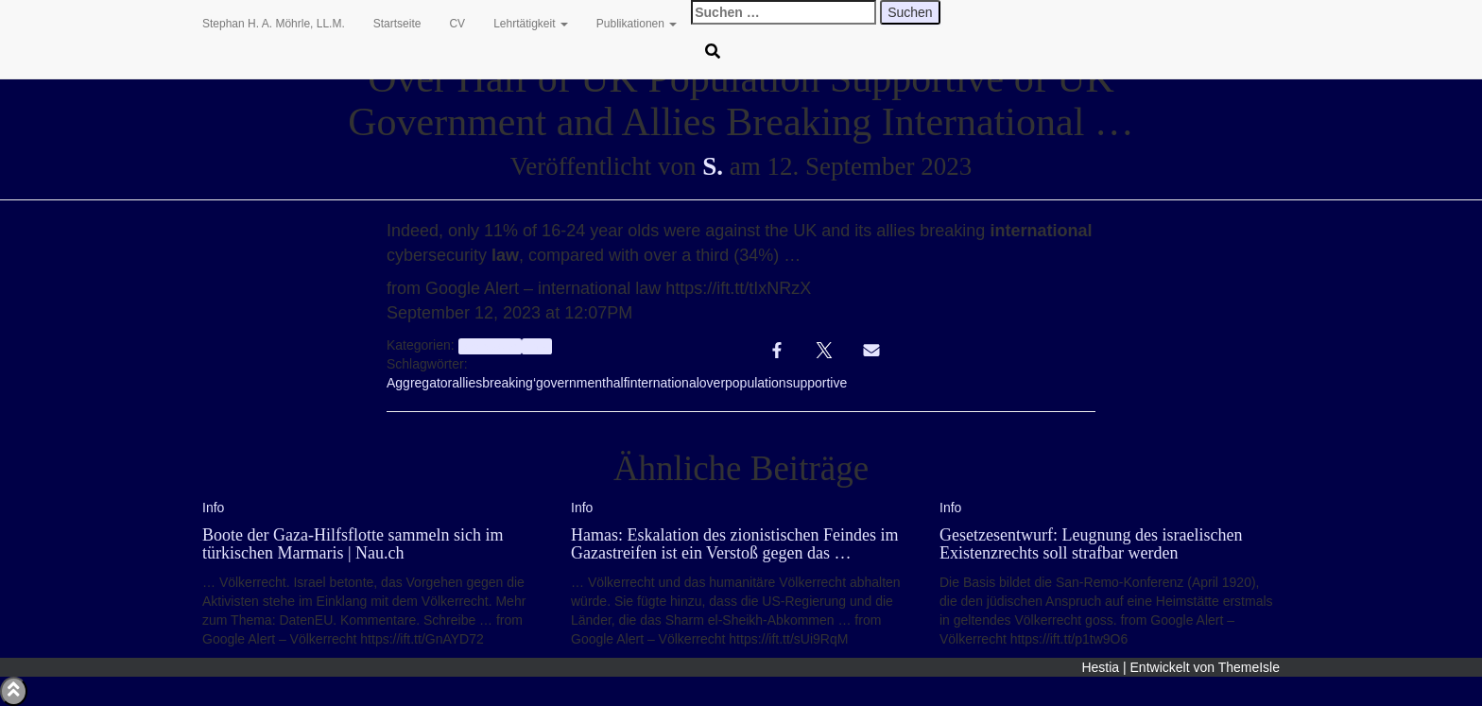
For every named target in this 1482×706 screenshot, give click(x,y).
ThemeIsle (1249, 667)
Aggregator (419, 382)
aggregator (490, 346)
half (617, 382)
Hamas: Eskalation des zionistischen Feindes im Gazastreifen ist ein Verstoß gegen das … (734, 544)
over (712, 382)
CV (457, 23)
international (663, 382)
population (755, 382)
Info (536, 346)
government (571, 382)
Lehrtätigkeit (530, 23)
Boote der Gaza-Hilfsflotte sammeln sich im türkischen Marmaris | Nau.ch (352, 544)
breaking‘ (509, 382)
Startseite (397, 23)
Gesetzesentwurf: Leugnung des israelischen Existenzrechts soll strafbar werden (1090, 544)
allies (467, 382)
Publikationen (636, 23)
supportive (817, 382)
